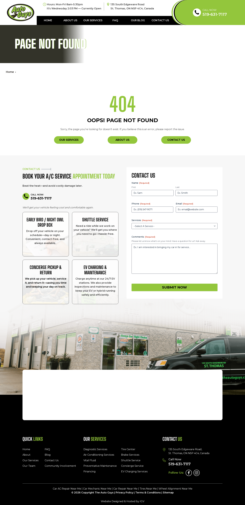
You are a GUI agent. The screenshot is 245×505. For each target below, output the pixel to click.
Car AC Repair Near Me (67, 488)
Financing (89, 471)
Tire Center (128, 449)
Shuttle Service (130, 460)
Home (48, 20)
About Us (70, 20)
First (134, 187)
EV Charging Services (134, 471)
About (26, 454)
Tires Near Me (148, 488)
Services (142, 220)
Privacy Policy (124, 492)
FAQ (115, 20)
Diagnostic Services (95, 449)
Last (177, 187)
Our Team (28, 465)
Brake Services (130, 454)
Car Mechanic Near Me (97, 488)
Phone (141, 203)
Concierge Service (132, 465)
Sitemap (168, 492)
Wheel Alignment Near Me (175, 488)
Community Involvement (60, 465)
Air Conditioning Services (98, 454)
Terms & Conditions (148, 492)
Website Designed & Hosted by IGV (122, 501)
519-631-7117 (214, 14)
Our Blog (138, 20)
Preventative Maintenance (100, 465)
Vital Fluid (89, 460)
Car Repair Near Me (125, 488)
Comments (143, 236)
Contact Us (160, 20)
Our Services (92, 20)
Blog (48, 454)
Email (184, 203)
